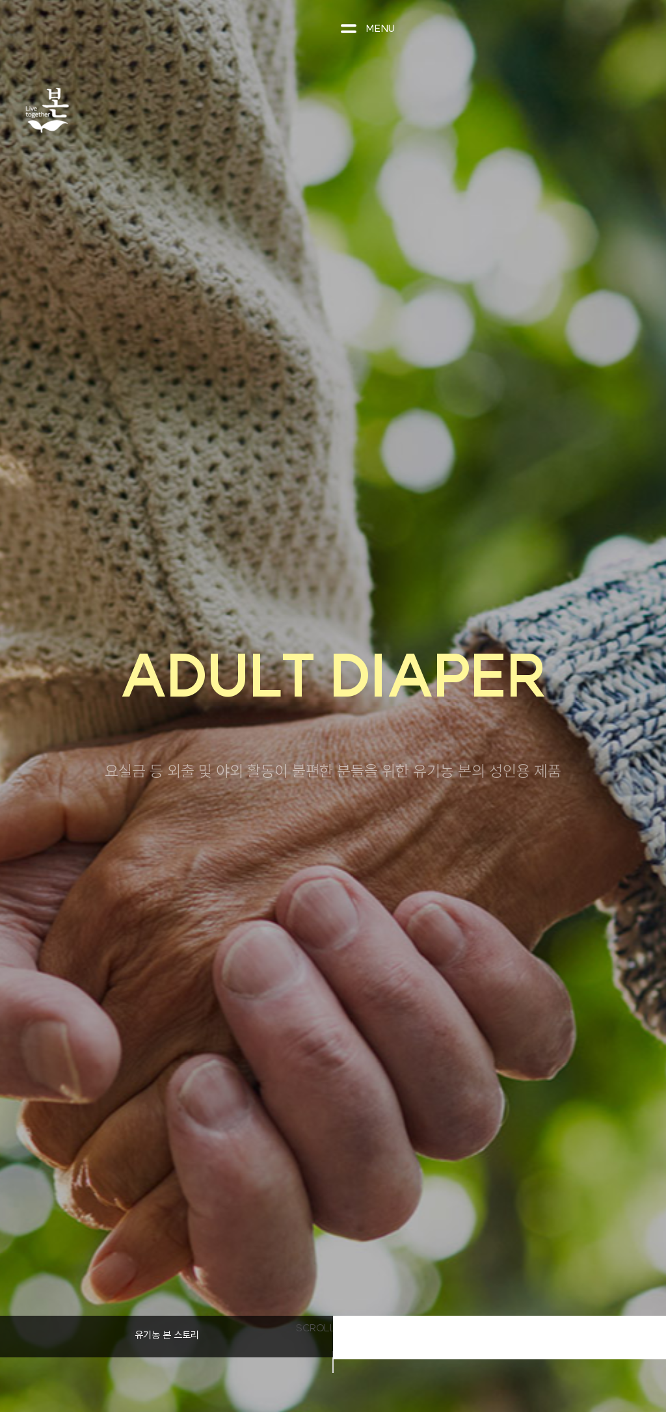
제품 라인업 (500, 1336)
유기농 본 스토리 (167, 1335)
